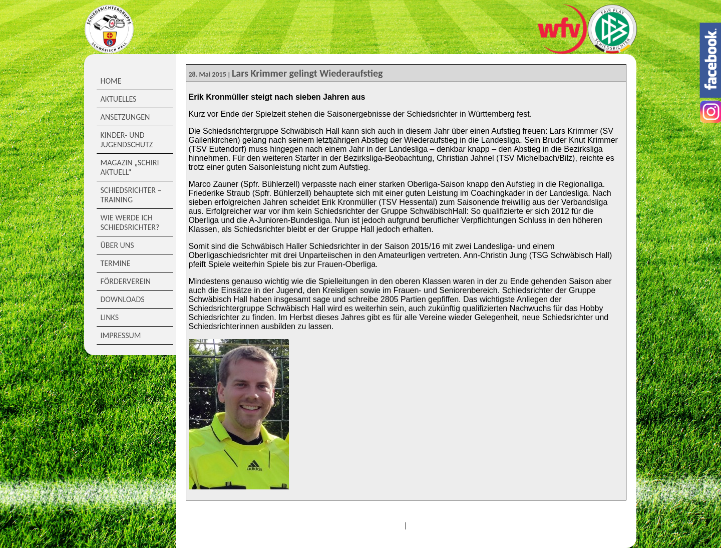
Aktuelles (119, 99)
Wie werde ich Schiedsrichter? (130, 222)
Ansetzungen (125, 117)
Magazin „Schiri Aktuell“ (130, 167)
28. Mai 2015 (207, 74)
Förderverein (126, 281)
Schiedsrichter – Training (131, 194)
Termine (116, 263)
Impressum (121, 335)
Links (110, 317)
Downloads (123, 299)
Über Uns (117, 245)
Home (111, 81)
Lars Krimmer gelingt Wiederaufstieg (307, 73)
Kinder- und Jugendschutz (127, 139)
